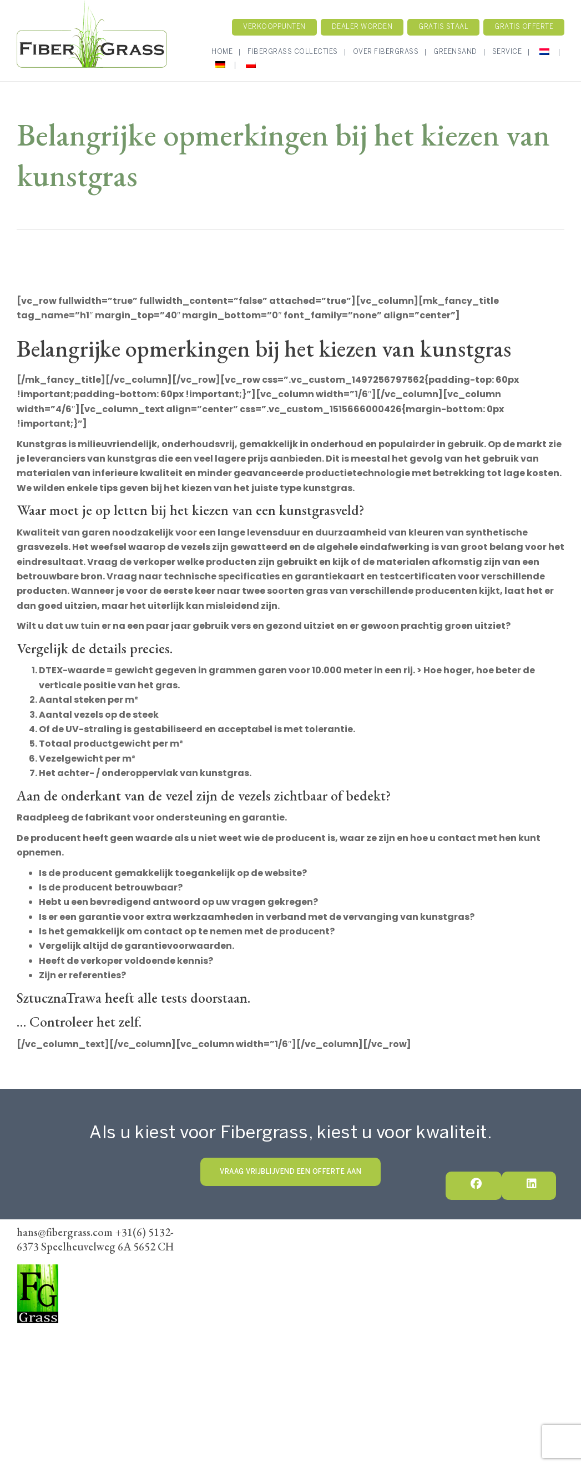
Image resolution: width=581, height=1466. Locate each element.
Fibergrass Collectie (281, 1255)
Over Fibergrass (386, 52)
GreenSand (455, 52)
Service (507, 52)
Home (222, 52)
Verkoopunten (237, 1270)
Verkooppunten (274, 27)
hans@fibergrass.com (58, 1382)
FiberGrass (41, 1336)
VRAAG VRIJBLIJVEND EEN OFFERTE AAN (290, 1172)
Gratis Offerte (523, 27)
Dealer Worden (305, 1270)
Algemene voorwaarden (390, 1270)
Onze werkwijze (362, 1255)
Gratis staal (443, 27)
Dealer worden (362, 27)
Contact (420, 1255)
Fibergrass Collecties (292, 52)
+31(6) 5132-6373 (51, 1366)
